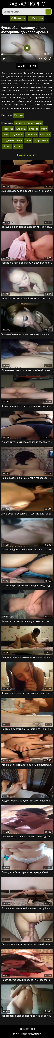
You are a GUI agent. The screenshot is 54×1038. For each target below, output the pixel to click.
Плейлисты (18, 18)
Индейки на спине (12, 140)
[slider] (20, 54)
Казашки (18, 115)
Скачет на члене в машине (28, 123)
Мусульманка (41, 140)
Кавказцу (21, 128)
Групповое (31, 134)
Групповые (17, 134)
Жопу (44, 128)
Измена (18, 146)
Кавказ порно (27, 4)
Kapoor (7, 146)
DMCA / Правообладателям (27, 1033)
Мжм (5, 134)
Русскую (33, 128)
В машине (45, 134)
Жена (28, 140)
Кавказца (8, 128)
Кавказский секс (27, 1029)
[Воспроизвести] (3, 58)
